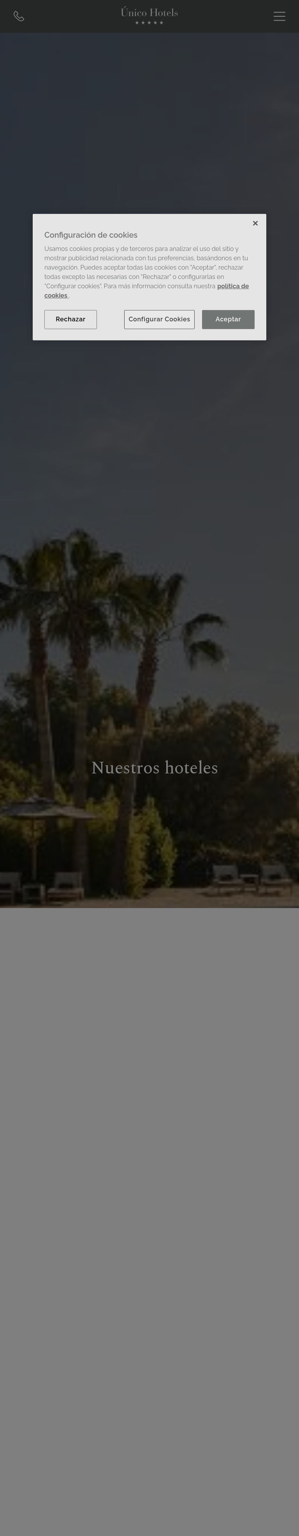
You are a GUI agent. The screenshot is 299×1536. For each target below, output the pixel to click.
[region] (149, 277)
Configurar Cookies (159, 319)
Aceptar (228, 319)
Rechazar (71, 319)
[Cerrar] (255, 223)
